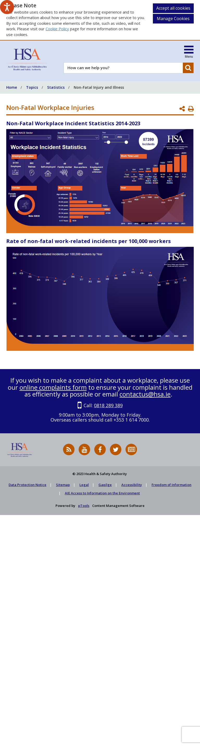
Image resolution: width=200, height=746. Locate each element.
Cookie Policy (57, 28)
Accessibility (131, 484)
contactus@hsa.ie (145, 394)
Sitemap (63, 484)
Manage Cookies (173, 18)
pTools (83, 505)
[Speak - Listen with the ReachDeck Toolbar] (7, 7)
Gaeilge (105, 484)
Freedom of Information (171, 484)
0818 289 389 (108, 405)
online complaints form (53, 387)
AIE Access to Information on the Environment (102, 493)
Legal (84, 484)
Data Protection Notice (27, 484)
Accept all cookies (173, 8)
